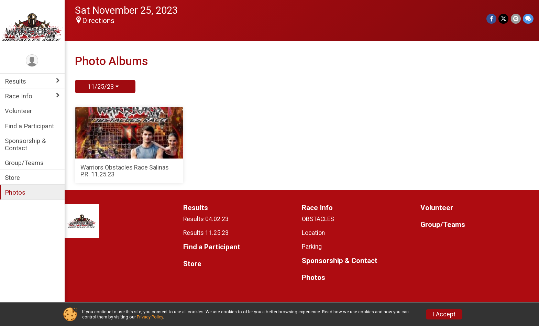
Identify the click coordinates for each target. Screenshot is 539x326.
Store (13, 177)
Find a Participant (30, 126)
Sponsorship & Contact (26, 144)
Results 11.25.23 (206, 232)
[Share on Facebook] (492, 19)
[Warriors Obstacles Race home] (33, 26)
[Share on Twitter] (504, 19)
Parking (312, 246)
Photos (16, 192)
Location (313, 232)
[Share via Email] (516, 19)
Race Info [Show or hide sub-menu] (19, 96)
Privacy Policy (150, 316)
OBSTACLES (318, 219)
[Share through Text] (528, 19)
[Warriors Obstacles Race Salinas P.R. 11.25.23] (130, 145)
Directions (99, 21)
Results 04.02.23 (206, 219)
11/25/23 (103, 86)
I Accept (444, 314)
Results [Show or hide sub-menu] (16, 81)
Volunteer (19, 111)
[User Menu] (32, 60)
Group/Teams (25, 162)
